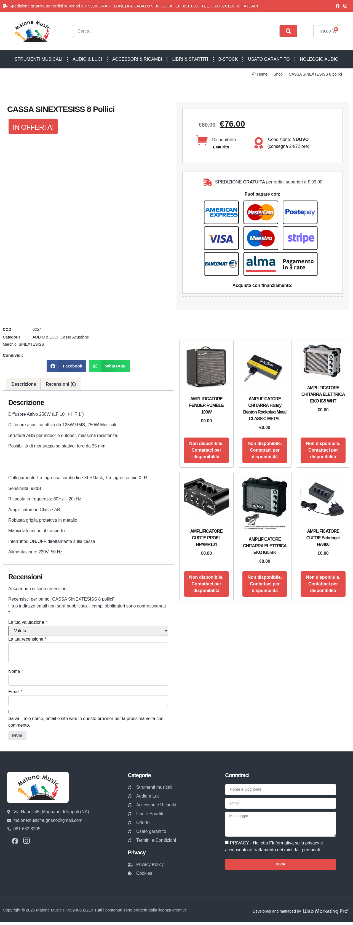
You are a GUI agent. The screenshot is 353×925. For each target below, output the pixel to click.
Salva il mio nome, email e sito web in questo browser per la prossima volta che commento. (86, 723)
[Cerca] (288, 31)
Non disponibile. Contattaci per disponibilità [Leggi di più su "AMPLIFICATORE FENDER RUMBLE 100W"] (206, 450)
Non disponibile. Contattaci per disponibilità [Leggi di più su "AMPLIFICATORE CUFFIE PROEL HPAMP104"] (206, 584)
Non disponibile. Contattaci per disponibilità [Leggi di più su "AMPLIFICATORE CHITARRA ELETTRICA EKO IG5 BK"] (265, 584)
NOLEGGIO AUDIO (319, 59)
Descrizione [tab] (23, 384)
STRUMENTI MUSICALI (38, 59)
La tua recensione (27, 639)
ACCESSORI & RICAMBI (137, 59)
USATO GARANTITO (269, 59)
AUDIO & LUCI (87, 59)
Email (15, 692)
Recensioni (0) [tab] (61, 384)
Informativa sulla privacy (295, 848)
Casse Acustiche (74, 337)
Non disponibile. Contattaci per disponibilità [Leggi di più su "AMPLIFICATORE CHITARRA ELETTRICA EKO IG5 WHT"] (323, 450)
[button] (66, 366)
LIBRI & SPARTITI (190, 59)
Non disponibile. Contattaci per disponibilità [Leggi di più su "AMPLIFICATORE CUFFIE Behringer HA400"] (323, 584)
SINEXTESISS (31, 344)
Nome (15, 671)
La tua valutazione (27, 622)
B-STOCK (228, 59)
